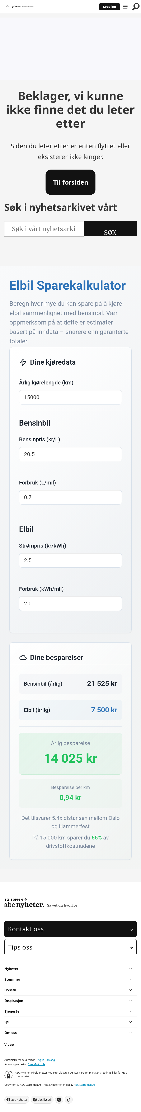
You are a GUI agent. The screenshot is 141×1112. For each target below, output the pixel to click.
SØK (110, 232)
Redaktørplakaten (58, 1072)
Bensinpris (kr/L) (39, 439)
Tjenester (12, 1011)
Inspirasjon (13, 1000)
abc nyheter (19, 1100)
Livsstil (10, 990)
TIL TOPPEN (13, 900)
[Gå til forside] (19, 6)
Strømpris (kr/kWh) (42, 546)
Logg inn (109, 7)
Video (9, 1044)
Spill (7, 1022)
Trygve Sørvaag (45, 1060)
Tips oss (20, 947)
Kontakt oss (26, 929)
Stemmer (12, 979)
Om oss (10, 1032)
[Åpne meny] (125, 6)
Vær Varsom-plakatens (87, 1072)
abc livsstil (45, 1100)
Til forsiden (70, 182)
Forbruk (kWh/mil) (41, 589)
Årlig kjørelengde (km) (46, 382)
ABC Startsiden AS (84, 1085)
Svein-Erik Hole (36, 1064)
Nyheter (11, 968)
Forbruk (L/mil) (37, 482)
